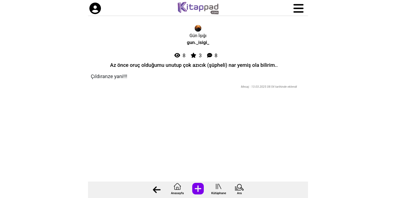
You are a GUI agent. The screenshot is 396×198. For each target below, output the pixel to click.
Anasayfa (177, 193)
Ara (239, 193)
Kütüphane (218, 193)
